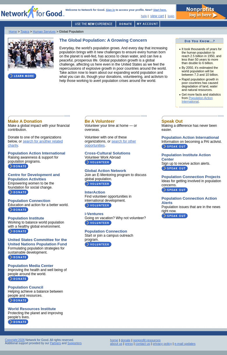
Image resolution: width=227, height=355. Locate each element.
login (171, 16)
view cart (157, 16)
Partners (55, 343)
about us (116, 343)
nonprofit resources (146, 340)
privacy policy (162, 343)
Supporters (75, 343)
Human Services (44, 31)
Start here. (160, 9)
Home (13, 31)
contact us (142, 343)
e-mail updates (185, 343)
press (129, 343)
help (144, 16)
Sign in (110, 9)
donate (126, 340)
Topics (24, 31)
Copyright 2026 (15, 340)
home (114, 340)
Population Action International (197, 99)
